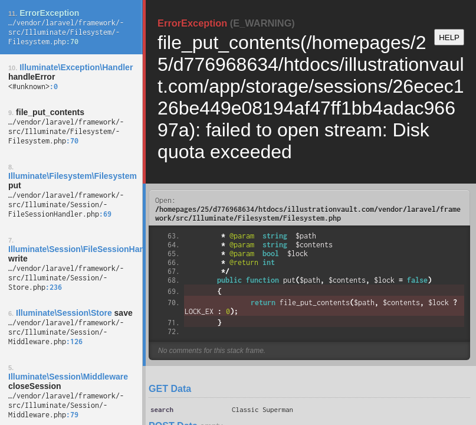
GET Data (170, 389)
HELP (449, 37)
